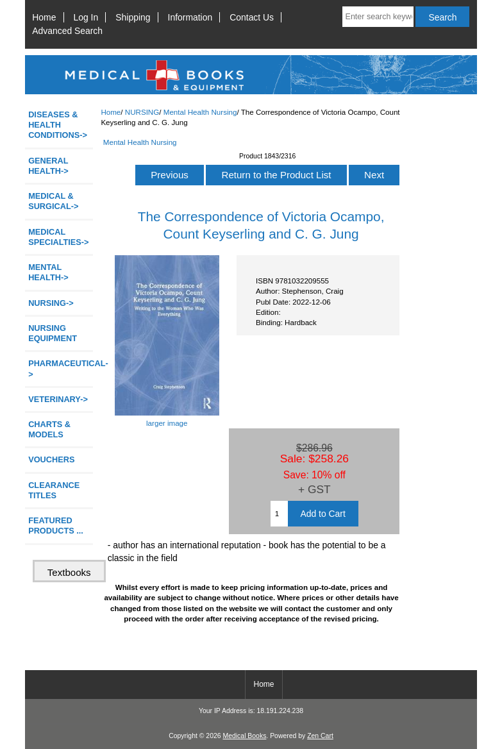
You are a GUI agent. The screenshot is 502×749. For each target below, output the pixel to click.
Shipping (132, 17)
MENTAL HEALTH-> (48, 272)
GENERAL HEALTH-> (48, 166)
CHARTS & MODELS (49, 429)
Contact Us (252, 17)
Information (190, 17)
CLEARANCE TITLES (53, 490)
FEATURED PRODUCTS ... (55, 525)
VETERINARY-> (58, 399)
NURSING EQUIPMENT (52, 333)
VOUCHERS (51, 459)
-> (51, 303)
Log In (86, 17)
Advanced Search (67, 31)
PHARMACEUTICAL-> (60, 368)
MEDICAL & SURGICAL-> (53, 201)
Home (44, 17)
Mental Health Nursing (200, 112)
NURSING (142, 112)
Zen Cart (320, 735)
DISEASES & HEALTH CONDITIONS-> (57, 125)
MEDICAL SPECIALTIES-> (58, 237)
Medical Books (244, 735)
